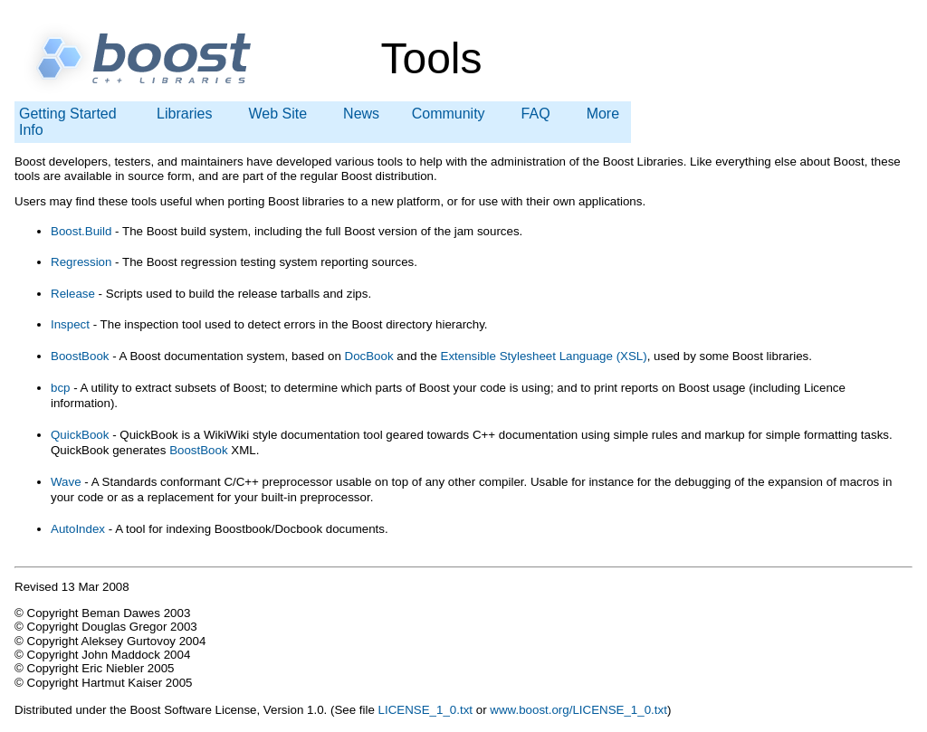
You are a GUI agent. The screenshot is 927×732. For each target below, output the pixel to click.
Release (73, 293)
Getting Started (68, 113)
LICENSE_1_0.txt (425, 710)
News (361, 113)
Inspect (72, 324)
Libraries (184, 113)
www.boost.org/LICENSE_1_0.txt (578, 710)
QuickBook (80, 435)
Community (448, 113)
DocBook (369, 356)
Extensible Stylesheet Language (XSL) (544, 356)
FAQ (535, 113)
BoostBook (80, 356)
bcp (61, 388)
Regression (81, 262)
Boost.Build (81, 231)
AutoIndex (78, 529)
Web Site (277, 113)
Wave (66, 482)
